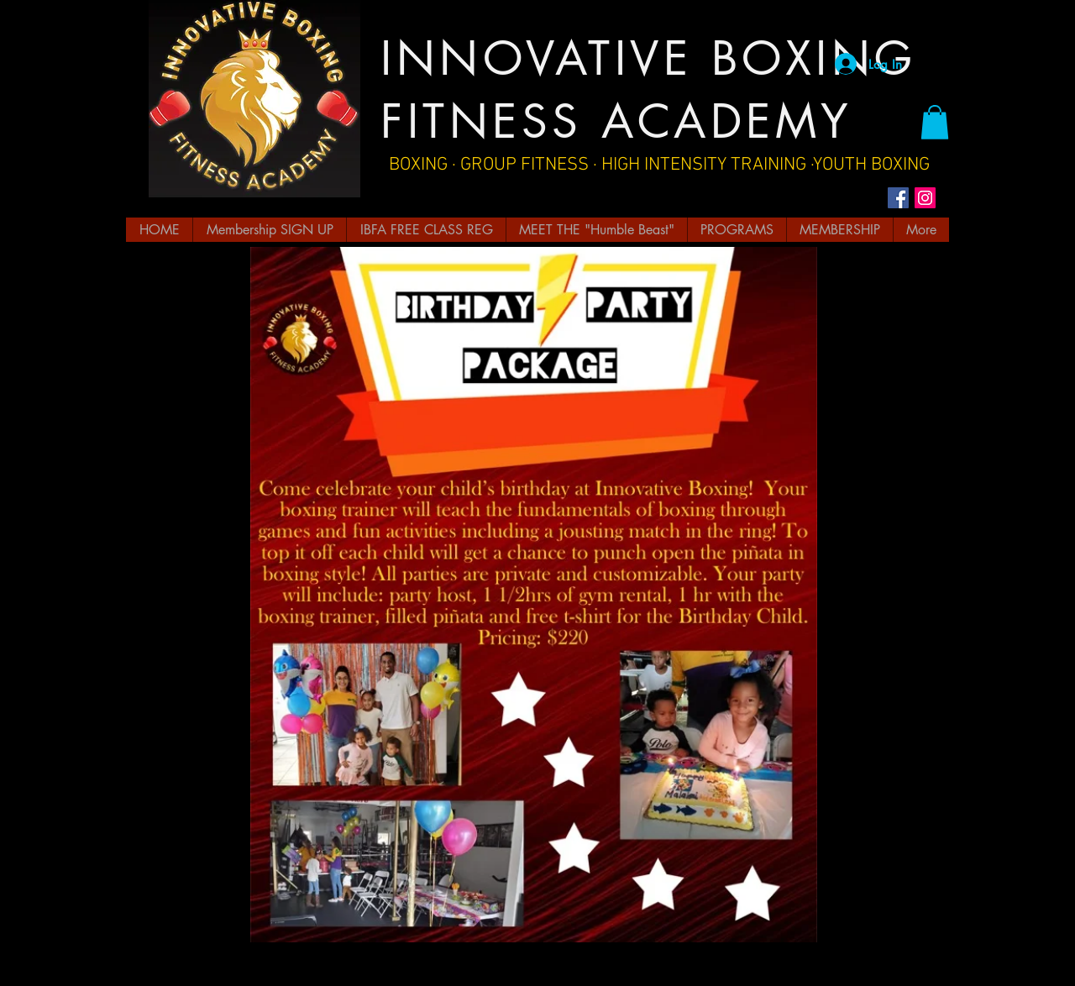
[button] (934, 122)
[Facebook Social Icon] (898, 197)
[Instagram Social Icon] (925, 197)
